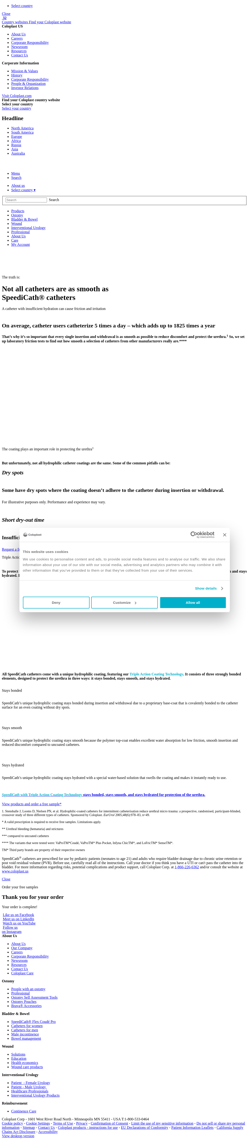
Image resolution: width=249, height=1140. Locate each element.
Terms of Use (63, 1123)
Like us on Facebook (18, 915)
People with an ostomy (28, 989)
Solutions (18, 1054)
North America (22, 128)
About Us (18, 34)
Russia (16, 145)
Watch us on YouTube (19, 923)
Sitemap (29, 1128)
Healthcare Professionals (29, 1091)
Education (18, 1058)
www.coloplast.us (15, 871)
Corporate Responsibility (30, 43)
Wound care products (27, 1067)
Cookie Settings (38, 1123)
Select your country (16, 108)
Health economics (24, 1063)
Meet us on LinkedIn (18, 919)
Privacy (82, 1123)
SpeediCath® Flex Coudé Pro (33, 1022)
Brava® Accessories (26, 1006)
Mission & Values (24, 71)
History (16, 75)
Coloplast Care (22, 973)
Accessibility (48, 1132)
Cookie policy (12, 1123)
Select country (22, 6)
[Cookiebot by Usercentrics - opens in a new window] (193, 534)
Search (16, 178)
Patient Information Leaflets (192, 1128)
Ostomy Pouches (23, 1002)
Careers (17, 38)
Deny (56, 603)
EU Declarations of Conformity (144, 1128)
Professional (20, 993)
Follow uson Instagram (12, 929)
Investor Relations (25, 88)
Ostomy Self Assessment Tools (34, 997)
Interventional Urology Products (35, 1095)
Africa (16, 141)
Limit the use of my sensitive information (162, 1123)
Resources (19, 51)
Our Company (21, 948)
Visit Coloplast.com (17, 96)
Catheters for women (27, 1026)
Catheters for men (24, 1030)
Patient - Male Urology (29, 1087)
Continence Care (23, 1111)
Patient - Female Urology (30, 1083)
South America (22, 132)
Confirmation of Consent (109, 1123)
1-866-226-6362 (187, 867)
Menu (15, 173)
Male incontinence (25, 1034)
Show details (206, 588)
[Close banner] (224, 534)
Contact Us (19, 55)
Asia (14, 149)
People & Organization (28, 84)
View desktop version (18, 1136)
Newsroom (19, 47)
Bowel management (26, 1038)
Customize (124, 603)
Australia (18, 153)
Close (6, 14)
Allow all (193, 603)
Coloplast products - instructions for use (88, 1128)
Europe (16, 137)
